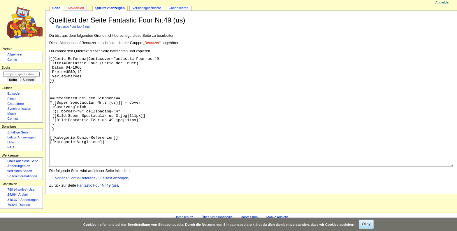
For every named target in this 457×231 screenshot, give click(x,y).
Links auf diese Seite (22, 161)
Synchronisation (19, 108)
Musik (11, 113)
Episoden (14, 93)
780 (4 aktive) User (21, 189)
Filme (11, 98)
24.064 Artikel (17, 194)
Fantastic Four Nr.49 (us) (73, 26)
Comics (12, 118)
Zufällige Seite (18, 132)
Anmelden (443, 2)
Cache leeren (179, 8)
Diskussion (76, 8)
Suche (6, 67)
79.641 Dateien (18, 204)
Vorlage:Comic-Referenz (75, 200)
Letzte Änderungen (21, 137)
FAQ (10, 147)
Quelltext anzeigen (113, 200)
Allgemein (14, 54)
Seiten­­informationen (22, 176)
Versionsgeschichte (146, 8)
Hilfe (10, 142)
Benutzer (152, 43)
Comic (12, 59)
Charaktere (15, 103)
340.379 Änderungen (22, 200)
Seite (56, 8)
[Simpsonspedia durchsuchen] (21, 74)
